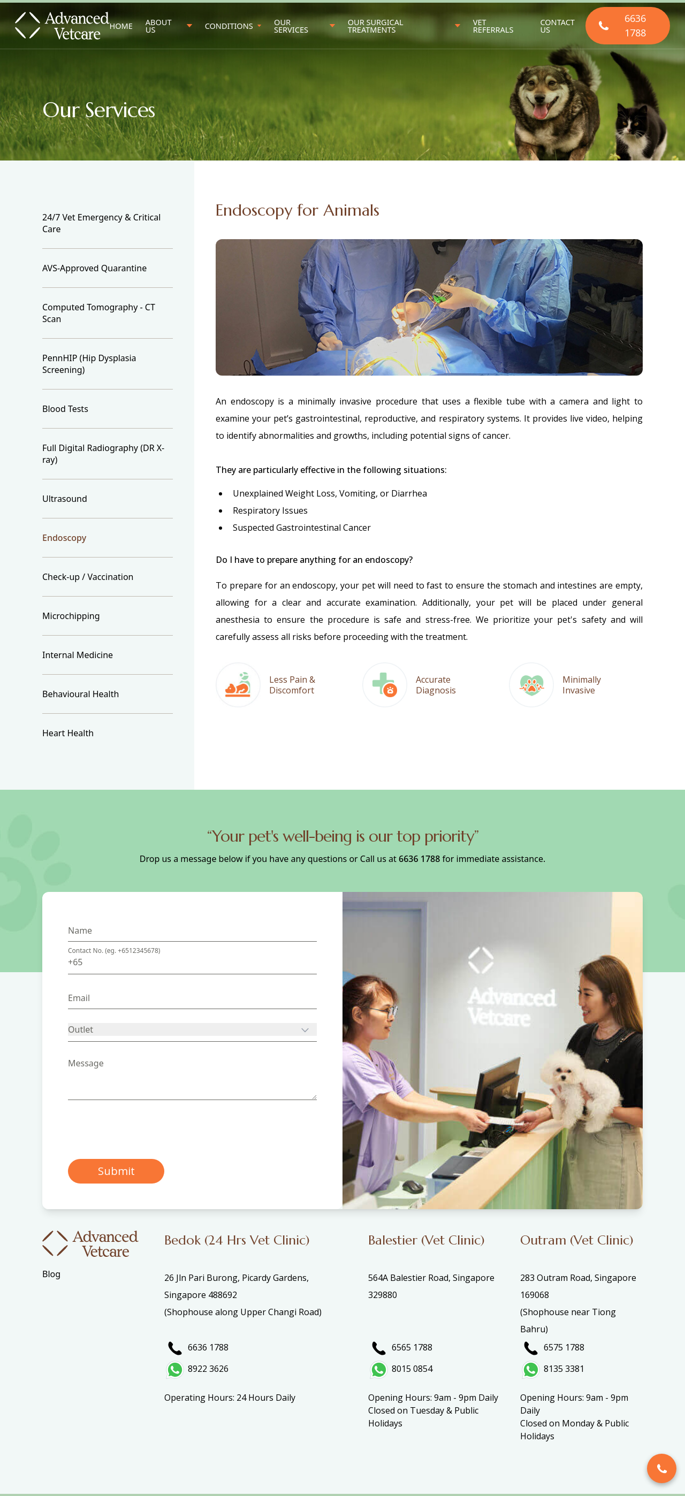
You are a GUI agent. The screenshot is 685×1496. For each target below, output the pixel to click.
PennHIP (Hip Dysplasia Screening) (89, 364)
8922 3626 (208, 1369)
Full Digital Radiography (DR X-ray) (103, 453)
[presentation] (149, 1129)
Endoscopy (64, 538)
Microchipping (71, 616)
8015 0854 (412, 1369)
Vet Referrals (493, 26)
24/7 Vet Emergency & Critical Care (101, 223)
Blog (51, 1274)
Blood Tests (65, 409)
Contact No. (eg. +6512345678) (114, 950)
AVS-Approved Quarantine (94, 268)
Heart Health (68, 733)
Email (79, 998)
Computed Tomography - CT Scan (98, 313)
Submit (116, 1171)
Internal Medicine (77, 655)
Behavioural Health (80, 694)
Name (80, 930)
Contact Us (557, 26)
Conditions (229, 26)
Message (86, 1063)
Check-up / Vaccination (87, 577)
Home (121, 25)
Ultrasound (64, 499)
